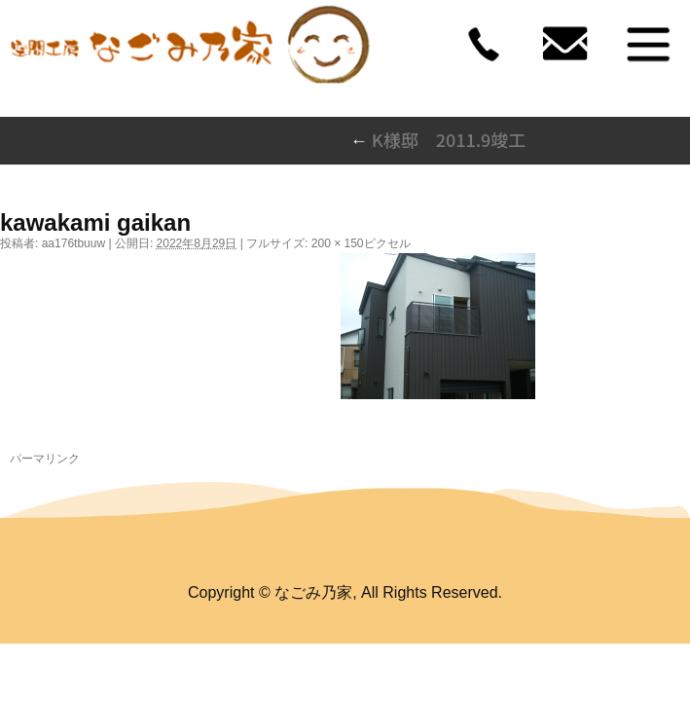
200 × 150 (337, 243)
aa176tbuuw (73, 243)
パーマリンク (45, 458)
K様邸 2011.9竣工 (438, 139)
